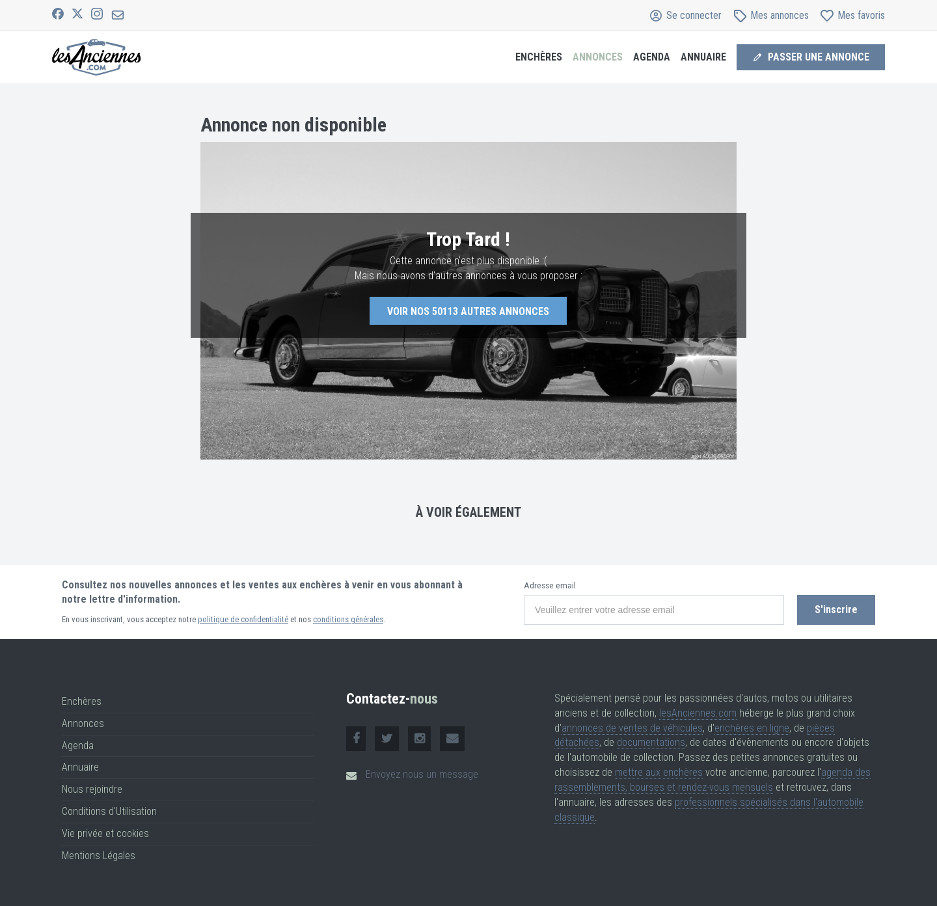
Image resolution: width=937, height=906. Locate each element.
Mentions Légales (98, 855)
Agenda (651, 57)
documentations (651, 742)
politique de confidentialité (243, 619)
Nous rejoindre (92, 789)
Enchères (538, 57)
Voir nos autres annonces (468, 311)
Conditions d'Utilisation (109, 811)
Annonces (598, 57)
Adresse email (550, 585)
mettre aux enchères (659, 772)
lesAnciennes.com (698, 713)
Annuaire (703, 57)
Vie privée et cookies (105, 833)
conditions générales (348, 619)
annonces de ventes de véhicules (632, 728)
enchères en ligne (751, 728)
